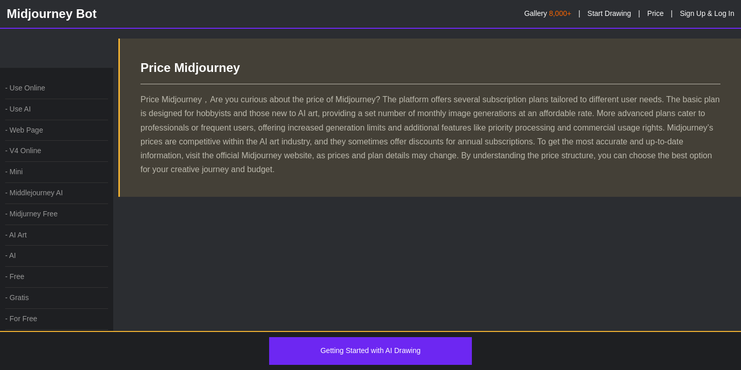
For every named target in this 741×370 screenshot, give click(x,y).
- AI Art (16, 235)
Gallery (547, 13)
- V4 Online (23, 150)
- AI (10, 255)
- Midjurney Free (31, 214)
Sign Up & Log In (707, 13)
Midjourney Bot (52, 14)
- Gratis (17, 297)
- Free (14, 276)
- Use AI (18, 109)
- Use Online (25, 88)
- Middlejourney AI (34, 193)
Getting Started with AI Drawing (371, 350)
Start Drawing (609, 13)
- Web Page (24, 130)
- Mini (14, 172)
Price (655, 13)
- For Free (21, 318)
